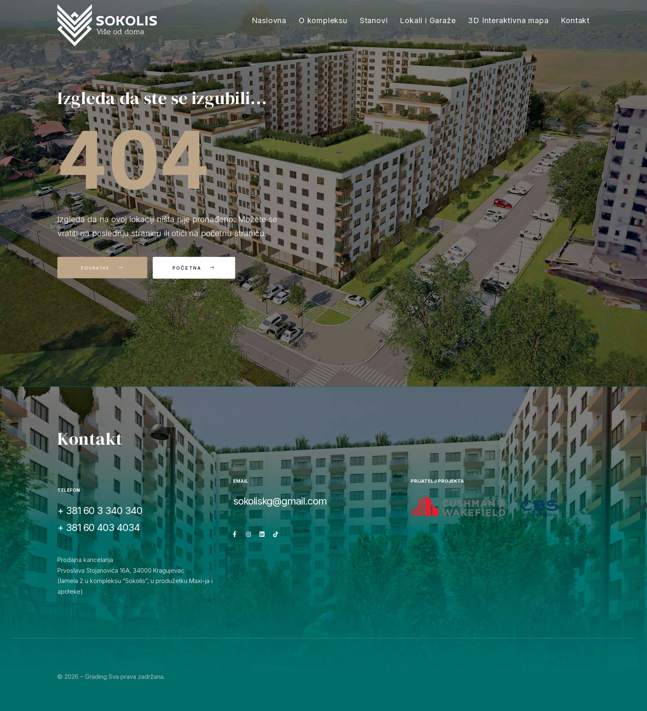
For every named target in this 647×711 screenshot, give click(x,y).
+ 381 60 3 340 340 (99, 511)
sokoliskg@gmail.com (280, 501)
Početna (197, 268)
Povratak (102, 267)
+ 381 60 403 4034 (98, 527)
